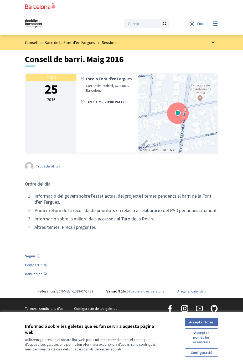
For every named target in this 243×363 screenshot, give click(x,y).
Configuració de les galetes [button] (95, 308)
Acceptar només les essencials (201, 337)
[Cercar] (146, 23)
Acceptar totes (201, 322)
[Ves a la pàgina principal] (60, 23)
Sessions (109, 42)
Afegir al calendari (191, 291)
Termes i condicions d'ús (44, 308)
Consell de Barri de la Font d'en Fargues (60, 42)
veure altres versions (147, 291)
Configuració (201, 352)
